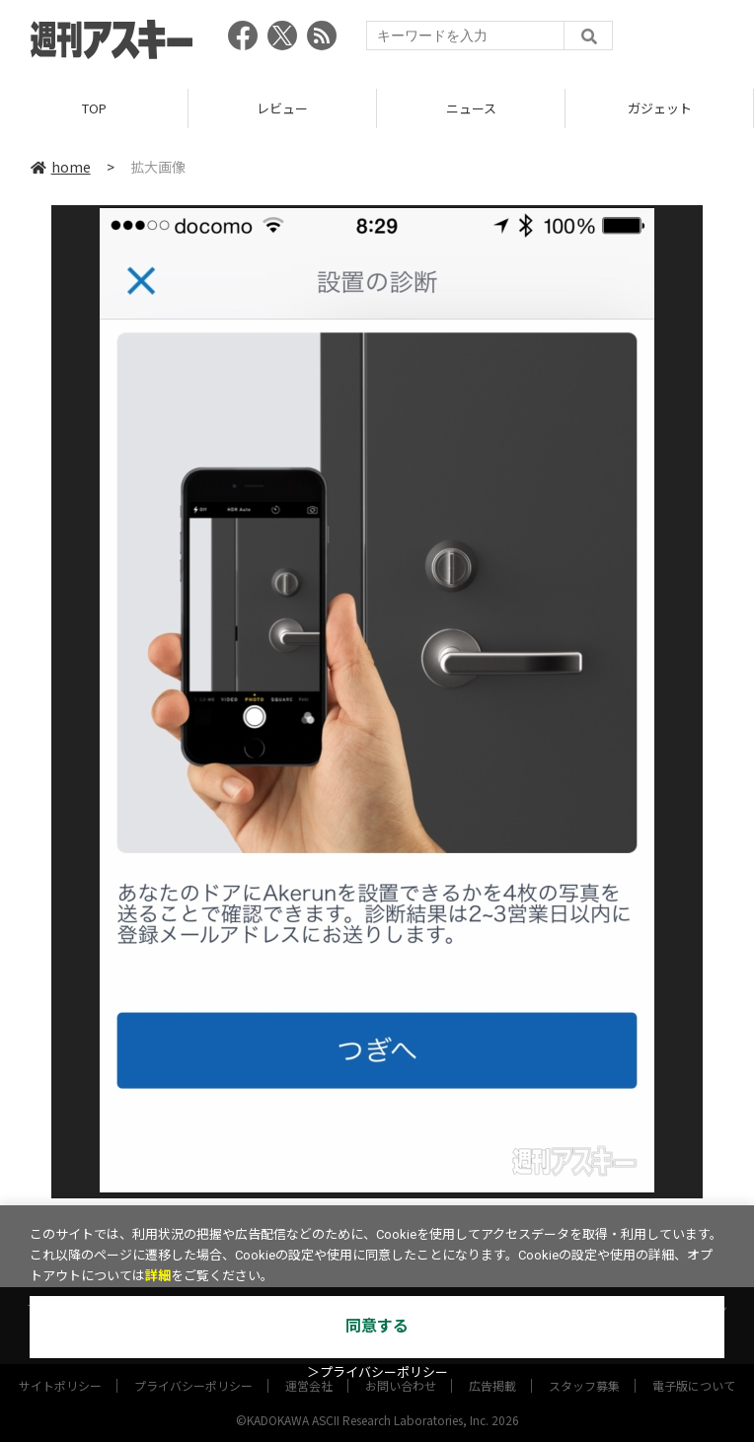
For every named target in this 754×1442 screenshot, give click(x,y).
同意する (377, 1326)
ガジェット (660, 108)
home (61, 167)
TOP (94, 108)
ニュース (471, 108)
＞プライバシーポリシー (377, 1372)
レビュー (282, 108)
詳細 (158, 1275)
